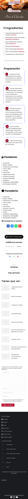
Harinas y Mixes (7, 210)
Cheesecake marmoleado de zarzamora (16, 356)
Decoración (6, 172)
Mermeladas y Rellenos (10, 184)
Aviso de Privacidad (6, 431)
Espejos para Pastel (8, 174)
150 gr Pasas (13, 46)
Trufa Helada (9, 444)
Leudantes (6, 180)
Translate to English (6, 437)
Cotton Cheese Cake (11, 449)
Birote (7, 467)
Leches (5, 212)
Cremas (5, 171)
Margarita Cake (15, 339)
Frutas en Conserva (8, 176)
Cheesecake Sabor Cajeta (16, 288)
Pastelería (4, 422)
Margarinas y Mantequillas (10, 182)
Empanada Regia (16, 313)
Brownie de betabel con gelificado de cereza (18, 331)
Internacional (5, 428)
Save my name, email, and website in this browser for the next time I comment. (13, 400)
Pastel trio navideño (10, 458)
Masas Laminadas (16, 296)
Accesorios (6, 163)
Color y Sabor (7, 169)
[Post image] (5, 288)
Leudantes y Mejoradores (10, 214)
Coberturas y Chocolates (10, 167)
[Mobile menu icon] (2, 2)
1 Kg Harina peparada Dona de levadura (14, 33)
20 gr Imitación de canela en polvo (14, 42)
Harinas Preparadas (9, 178)
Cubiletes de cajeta (17, 305)
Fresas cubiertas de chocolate (13, 453)
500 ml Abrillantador (15, 51)
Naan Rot (8, 462)
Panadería (4, 419)
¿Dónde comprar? (6, 434)
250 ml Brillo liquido (14, 49)
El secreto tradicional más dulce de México (19, 348)
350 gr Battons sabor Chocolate (15, 37)
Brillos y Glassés (7, 165)
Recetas (3, 425)
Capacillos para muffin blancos (15, 54)
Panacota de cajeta (17, 322)
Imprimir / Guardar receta (14, 236)
